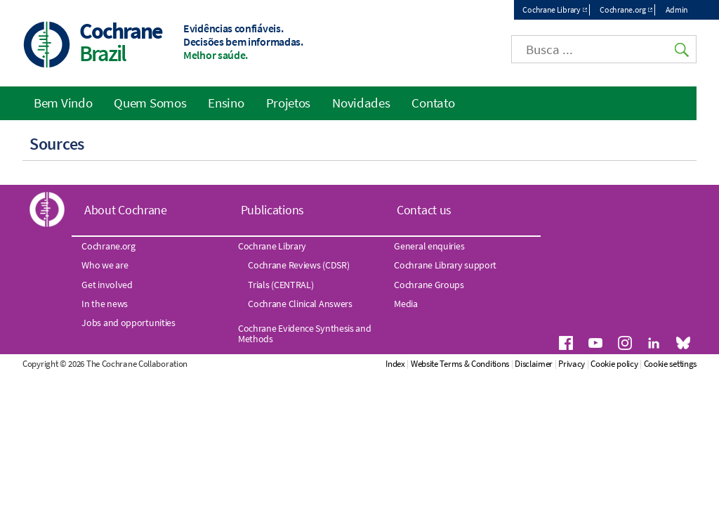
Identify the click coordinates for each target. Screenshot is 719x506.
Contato (432, 102)
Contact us (424, 210)
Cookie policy (614, 364)
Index (395, 364)
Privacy (571, 364)
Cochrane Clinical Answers (300, 303)
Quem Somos (150, 102)
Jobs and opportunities (128, 322)
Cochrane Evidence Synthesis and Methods (304, 333)
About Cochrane (125, 210)
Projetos (288, 102)
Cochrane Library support (445, 265)
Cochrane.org (622, 9)
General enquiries (429, 246)
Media (406, 303)
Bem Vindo (63, 102)
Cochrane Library (551, 9)
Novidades (361, 102)
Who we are (104, 265)
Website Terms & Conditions (460, 364)
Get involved (106, 284)
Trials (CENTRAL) (280, 284)
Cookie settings (670, 364)
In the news (104, 303)
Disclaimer (534, 364)
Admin (677, 9)
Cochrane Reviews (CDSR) (298, 265)
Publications (272, 210)
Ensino (226, 102)
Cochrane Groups (429, 284)
